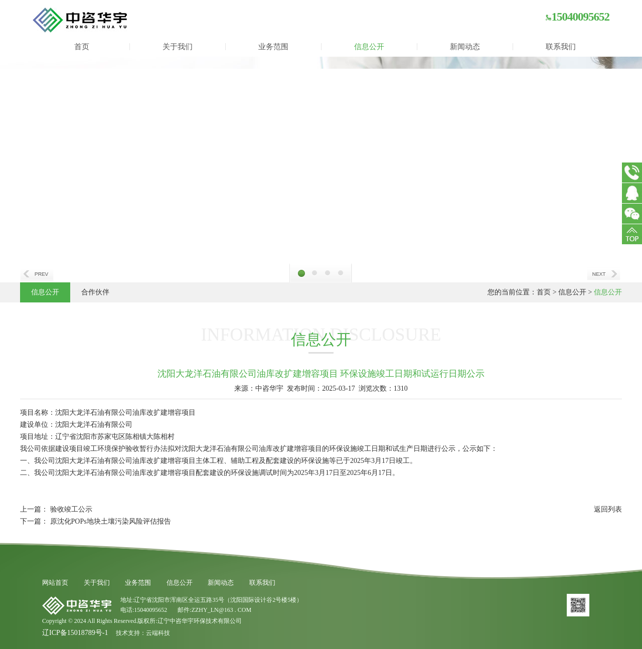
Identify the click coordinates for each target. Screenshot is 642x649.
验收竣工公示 (71, 509)
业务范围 (273, 47)
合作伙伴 (95, 292)
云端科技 (158, 632)
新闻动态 (465, 47)
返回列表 (608, 509)
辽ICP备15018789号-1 (75, 632)
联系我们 (561, 47)
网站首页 (55, 582)
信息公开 (369, 47)
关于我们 (178, 47)
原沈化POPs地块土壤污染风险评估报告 (110, 521)
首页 (81, 47)
